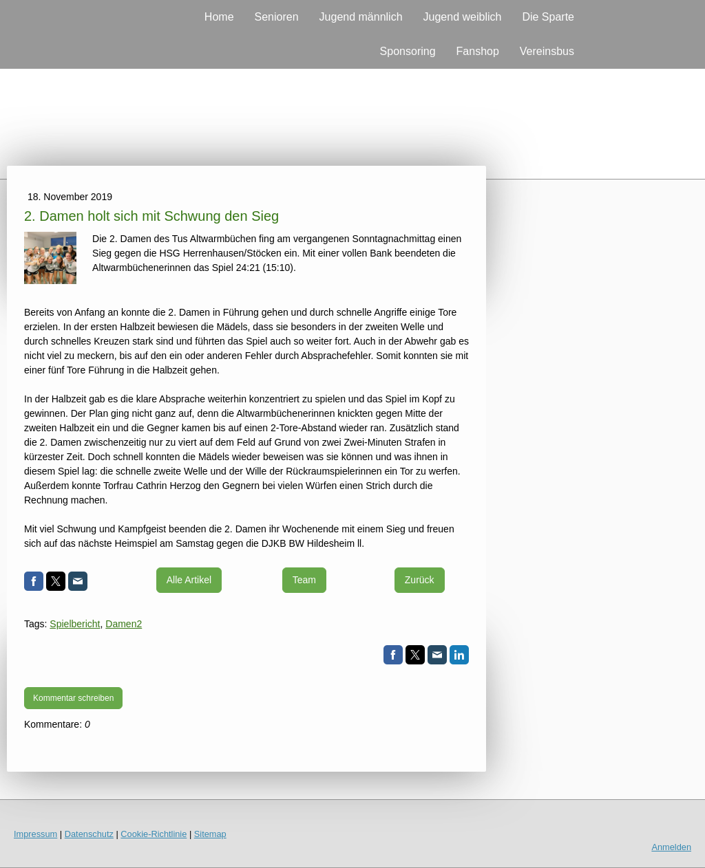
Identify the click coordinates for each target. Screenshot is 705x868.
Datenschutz (89, 834)
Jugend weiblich (462, 17)
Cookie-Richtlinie (153, 834)
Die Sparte (548, 17)
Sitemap (210, 834)
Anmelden (671, 847)
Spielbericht (75, 623)
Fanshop (477, 51)
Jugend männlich (361, 17)
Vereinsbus (547, 51)
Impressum (35, 834)
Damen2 (123, 623)
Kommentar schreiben (73, 698)
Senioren (277, 17)
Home (219, 17)
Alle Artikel (189, 579)
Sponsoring (408, 51)
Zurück (419, 579)
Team (304, 579)
